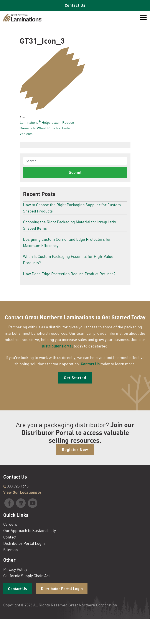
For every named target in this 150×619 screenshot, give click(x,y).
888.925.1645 (15, 486)
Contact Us (75, 5)
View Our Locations (22, 492)
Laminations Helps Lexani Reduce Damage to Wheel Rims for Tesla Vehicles (47, 128)
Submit (75, 172)
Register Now (75, 449)
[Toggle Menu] (143, 17)
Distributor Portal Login (24, 543)
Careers (10, 524)
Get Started (75, 377)
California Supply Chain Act (26, 575)
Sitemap (10, 549)
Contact (9, 537)
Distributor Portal (57, 346)
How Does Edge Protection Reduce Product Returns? (69, 273)
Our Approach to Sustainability (29, 530)
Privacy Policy (15, 569)
